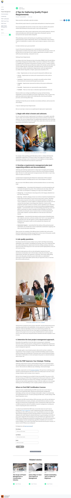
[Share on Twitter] (66, 20)
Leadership (3, 16)
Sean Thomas (21, 8)
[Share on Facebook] (64, 20)
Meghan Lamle (35, 322)
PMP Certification (5, 18)
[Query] (5, 35)
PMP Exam (3, 23)
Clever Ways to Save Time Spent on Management (35, 476)
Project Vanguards (26, 410)
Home (2, 9)
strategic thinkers (35, 370)
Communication (4, 14)
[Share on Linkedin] (69, 20)
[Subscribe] (10, 35)
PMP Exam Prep (5, 21)
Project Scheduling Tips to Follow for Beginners (50, 476)
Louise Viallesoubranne (34, 152)
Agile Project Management (4, 26)
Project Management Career (35, 451)
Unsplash (44, 152)
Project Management (5, 11)
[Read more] (20, 467)
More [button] (2, 29)
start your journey (28, 426)
